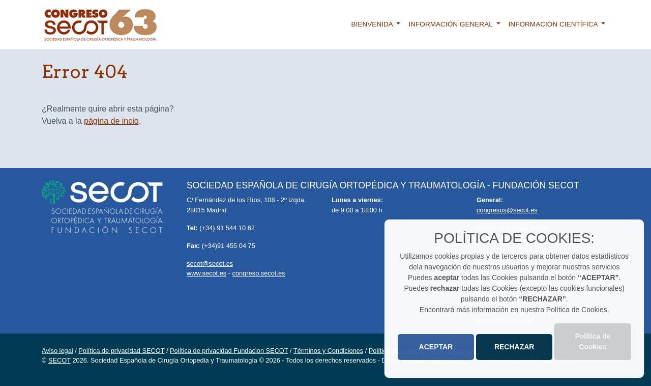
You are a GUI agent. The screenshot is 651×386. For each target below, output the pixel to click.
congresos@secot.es (507, 210)
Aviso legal (57, 350)
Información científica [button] (554, 24)
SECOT (59, 360)
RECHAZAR (514, 347)
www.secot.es (206, 273)
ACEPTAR (436, 347)
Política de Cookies (592, 341)
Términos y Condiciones (328, 350)
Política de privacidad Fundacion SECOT (229, 350)
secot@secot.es (210, 263)
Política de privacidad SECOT (121, 350)
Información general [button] (451, 24)
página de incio (111, 121)
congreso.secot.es (258, 273)
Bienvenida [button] (373, 24)
